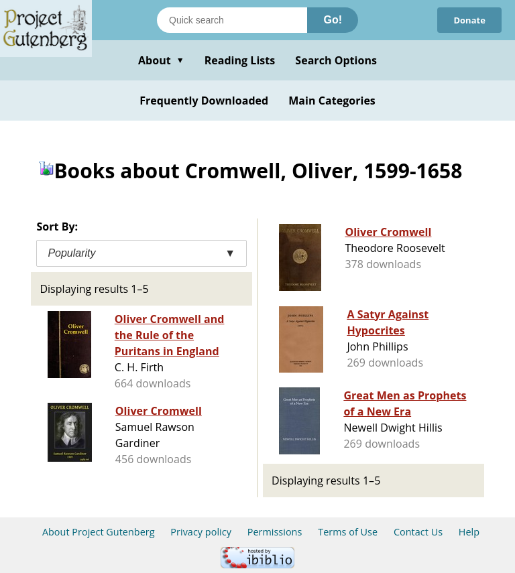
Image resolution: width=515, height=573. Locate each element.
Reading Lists (240, 60)
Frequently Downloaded (203, 100)
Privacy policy (200, 531)
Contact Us (418, 531)
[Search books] (232, 20)
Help (469, 531)
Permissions (274, 531)
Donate (469, 20)
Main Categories (332, 100)
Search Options (336, 60)
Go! (332, 19)
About (161, 60)
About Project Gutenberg (98, 531)
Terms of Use (348, 531)
